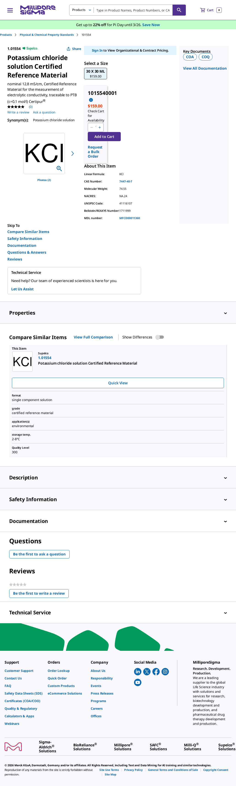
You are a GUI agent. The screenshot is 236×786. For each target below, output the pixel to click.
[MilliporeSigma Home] (37, 9)
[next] (72, 153)
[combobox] (127, 10)
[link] (24, 670)
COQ (206, 56)
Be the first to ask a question (39, 554)
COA (190, 56)
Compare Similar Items (28, 231)
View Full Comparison (93, 337)
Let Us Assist (22, 289)
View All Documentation (205, 68)
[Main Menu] (10, 10)
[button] (95, 73)
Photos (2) (44, 180)
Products (6, 35)
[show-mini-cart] (211, 10)
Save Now (151, 24)
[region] (44, 153)
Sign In (97, 50)
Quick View (117, 382)
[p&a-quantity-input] (95, 127)
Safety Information (24, 238)
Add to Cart (104, 136)
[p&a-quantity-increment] (99, 127)
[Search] (179, 10)
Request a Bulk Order (95, 152)
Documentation (21, 245)
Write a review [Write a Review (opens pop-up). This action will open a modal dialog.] (18, 112)
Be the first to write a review (41, 594)
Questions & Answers (26, 252)
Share (74, 49)
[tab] (10, 34)
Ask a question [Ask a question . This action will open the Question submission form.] (44, 112)
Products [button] (78, 10)
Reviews (14, 259)
